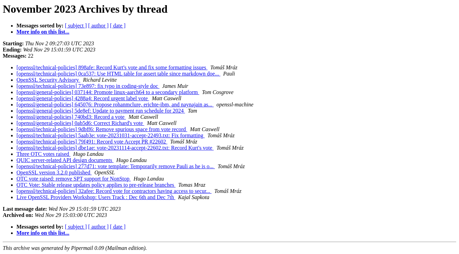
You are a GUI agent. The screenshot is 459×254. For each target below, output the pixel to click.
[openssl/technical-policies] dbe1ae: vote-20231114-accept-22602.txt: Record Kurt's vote (115, 148)
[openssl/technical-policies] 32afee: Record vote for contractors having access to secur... (113, 191)
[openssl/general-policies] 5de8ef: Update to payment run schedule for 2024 (100, 111)
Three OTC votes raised (43, 154)
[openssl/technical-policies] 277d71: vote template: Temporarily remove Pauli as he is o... (115, 166)
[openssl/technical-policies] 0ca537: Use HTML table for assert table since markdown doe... (118, 74)
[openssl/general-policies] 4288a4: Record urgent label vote (82, 98)
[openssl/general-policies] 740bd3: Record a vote (71, 117)
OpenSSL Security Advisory (48, 80)
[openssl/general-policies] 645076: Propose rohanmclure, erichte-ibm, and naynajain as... (115, 104)
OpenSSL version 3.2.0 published (54, 172)
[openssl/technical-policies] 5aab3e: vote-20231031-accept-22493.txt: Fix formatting (110, 135)
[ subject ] (76, 25)
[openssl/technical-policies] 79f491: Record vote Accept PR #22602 (91, 142)
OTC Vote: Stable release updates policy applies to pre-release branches (95, 185)
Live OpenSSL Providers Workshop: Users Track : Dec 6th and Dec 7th (95, 197)
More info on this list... (42, 32)
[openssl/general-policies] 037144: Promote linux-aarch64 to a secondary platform (107, 92)
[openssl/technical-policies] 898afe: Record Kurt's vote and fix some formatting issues (112, 67)
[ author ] (98, 25)
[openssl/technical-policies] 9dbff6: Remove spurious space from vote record (101, 129)
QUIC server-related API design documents (65, 160)
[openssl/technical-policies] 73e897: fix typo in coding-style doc (87, 86)
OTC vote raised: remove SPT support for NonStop (73, 179)
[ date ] (117, 25)
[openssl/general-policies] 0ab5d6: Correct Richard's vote (80, 123)
